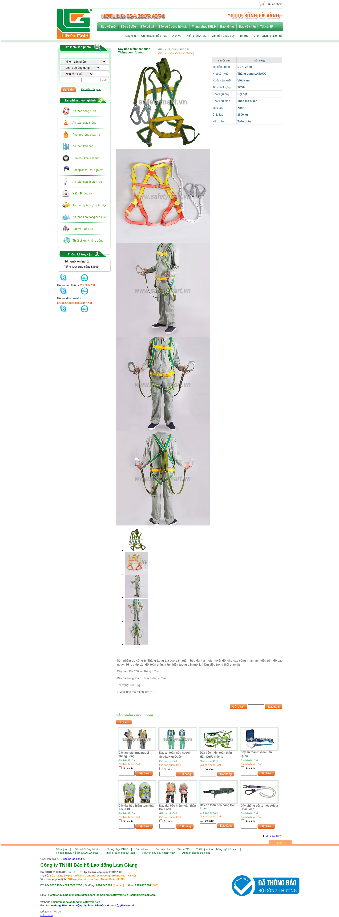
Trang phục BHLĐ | (119, 849)
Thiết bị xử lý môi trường (88, 240)
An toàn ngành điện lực (87, 181)
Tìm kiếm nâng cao (91, 89)
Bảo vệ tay (227, 26)
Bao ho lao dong (72, 858)
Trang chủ (129, 35)
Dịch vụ (176, 35)
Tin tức (244, 35)
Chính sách (261, 35)
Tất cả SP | (185, 849)
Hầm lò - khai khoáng (86, 158)
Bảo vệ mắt (108, 26)
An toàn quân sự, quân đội (89, 205)
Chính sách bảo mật (153, 35)
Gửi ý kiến (238, 706)
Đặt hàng (274, 706)
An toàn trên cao (83, 146)
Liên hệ (277, 35)
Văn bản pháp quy (222, 35)
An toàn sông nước (85, 111)
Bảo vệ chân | (165, 849)
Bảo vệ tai (147, 26)
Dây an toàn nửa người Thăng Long (133, 754)
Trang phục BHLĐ (204, 26)
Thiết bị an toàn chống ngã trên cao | (218, 849)
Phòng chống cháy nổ (86, 134)
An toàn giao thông (84, 122)
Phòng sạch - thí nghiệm (88, 170)
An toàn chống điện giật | (197, 852)
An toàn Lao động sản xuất (89, 217)
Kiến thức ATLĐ (196, 35)
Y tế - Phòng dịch (83, 193)
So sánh (128, 768)
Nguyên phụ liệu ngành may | (160, 852)
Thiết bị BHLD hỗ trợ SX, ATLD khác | (79, 852)
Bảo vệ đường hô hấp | (89, 849)
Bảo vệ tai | (63, 849)
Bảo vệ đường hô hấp (172, 26)
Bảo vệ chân (247, 26)
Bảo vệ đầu (128, 26)
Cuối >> (276, 835)
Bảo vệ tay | (144, 849)
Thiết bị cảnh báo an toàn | (121, 852)
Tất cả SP (266, 26)
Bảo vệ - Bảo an (83, 228)
